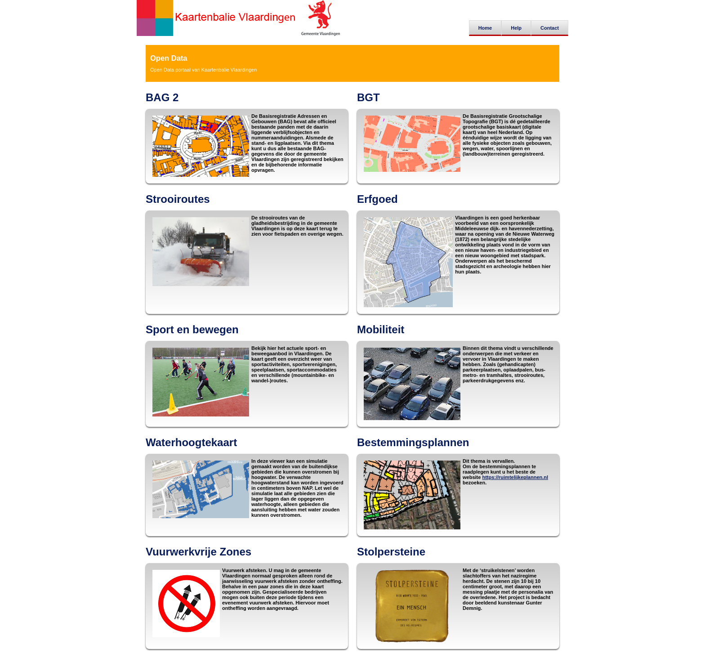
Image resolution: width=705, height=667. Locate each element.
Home (485, 28)
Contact (549, 28)
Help (516, 28)
